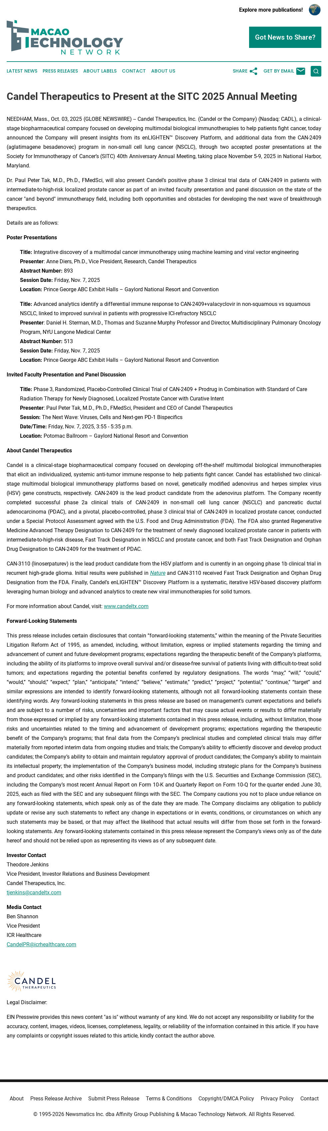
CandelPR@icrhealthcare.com (41, 944)
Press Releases (60, 71)
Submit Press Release (113, 1098)
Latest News (22, 71)
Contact (134, 71)
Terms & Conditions (169, 1098)
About (17, 1098)
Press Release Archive (56, 1098)
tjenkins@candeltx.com (34, 892)
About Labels (100, 71)
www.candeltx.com (126, 606)
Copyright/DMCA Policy (226, 1098)
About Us (163, 71)
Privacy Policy (277, 1098)
